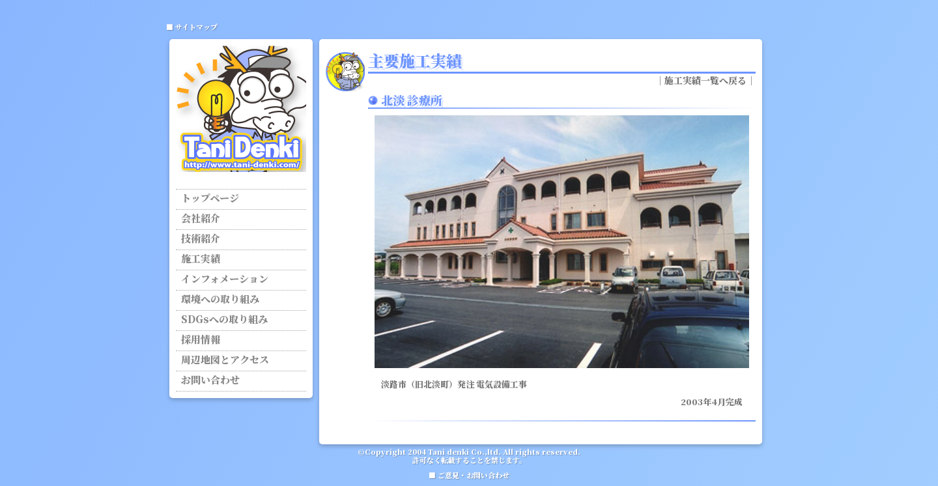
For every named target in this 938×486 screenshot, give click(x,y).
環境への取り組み (220, 300)
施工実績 (200, 259)
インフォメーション (224, 279)
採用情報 (200, 340)
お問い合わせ (210, 380)
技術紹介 (200, 239)
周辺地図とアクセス (225, 360)
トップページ (210, 199)
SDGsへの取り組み (224, 320)
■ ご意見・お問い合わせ (469, 475)
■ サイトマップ (192, 26)
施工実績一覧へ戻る (705, 80)
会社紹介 (200, 219)
